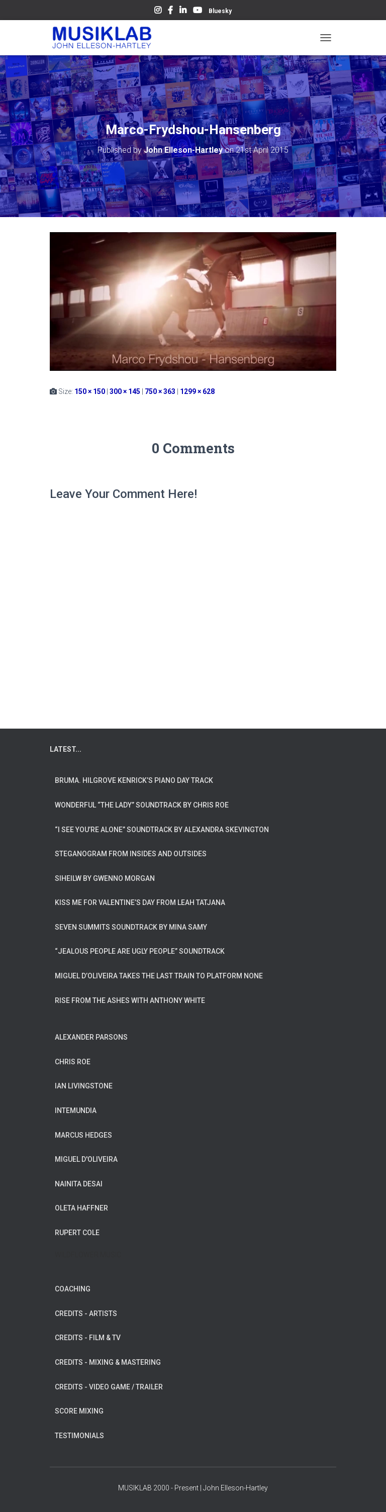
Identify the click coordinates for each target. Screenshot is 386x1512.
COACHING (72, 1289)
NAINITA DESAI (79, 1184)
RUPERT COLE (77, 1233)
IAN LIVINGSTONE (84, 1086)
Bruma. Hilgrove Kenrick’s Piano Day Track (134, 780)
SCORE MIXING (79, 1411)
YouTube (197, 11)
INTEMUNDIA (75, 1110)
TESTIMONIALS (79, 1436)
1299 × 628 (197, 391)
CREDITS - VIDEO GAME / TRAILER (109, 1387)
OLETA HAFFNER (81, 1208)
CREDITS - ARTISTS (86, 1313)
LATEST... (65, 749)
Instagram (157, 11)
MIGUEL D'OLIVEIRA (86, 1159)
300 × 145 (125, 391)
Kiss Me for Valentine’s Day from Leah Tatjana (140, 902)
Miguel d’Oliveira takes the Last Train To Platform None (159, 976)
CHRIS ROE (72, 1062)
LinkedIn (182, 11)
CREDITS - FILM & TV (88, 1338)
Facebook (170, 11)
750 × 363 (160, 391)
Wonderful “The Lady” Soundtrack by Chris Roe (142, 805)
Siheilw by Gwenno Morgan (105, 878)
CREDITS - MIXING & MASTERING (108, 1362)
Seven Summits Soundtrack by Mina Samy (131, 927)
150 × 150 (89, 391)
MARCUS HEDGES (83, 1135)
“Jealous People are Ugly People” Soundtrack (140, 951)
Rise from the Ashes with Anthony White (130, 1000)
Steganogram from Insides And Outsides (131, 854)
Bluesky (220, 11)
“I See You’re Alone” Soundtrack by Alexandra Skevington (162, 830)
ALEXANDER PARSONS (91, 1037)
